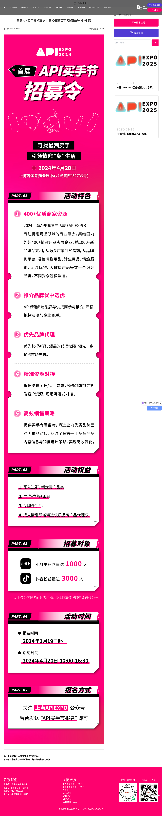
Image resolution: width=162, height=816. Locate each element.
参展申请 (136, 33)
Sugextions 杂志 (70, 802)
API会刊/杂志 (94, 7)
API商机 (59, 7)
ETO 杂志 (67, 799)
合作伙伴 (47, 7)
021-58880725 (17, 791)
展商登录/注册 (154, 5)
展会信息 (13, 7)
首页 (119, 15)
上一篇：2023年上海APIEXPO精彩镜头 (21, 756)
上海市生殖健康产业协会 (73, 787)
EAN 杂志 (67, 796)
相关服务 (81, 7)
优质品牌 (24, 7)
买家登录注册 (136, 22)
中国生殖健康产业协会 (72, 784)
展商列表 (69, 7)
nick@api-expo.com (19, 794)
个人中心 (154, 10)
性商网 (66, 790)
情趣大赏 (36, 7)
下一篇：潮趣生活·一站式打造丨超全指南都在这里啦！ (28, 759)
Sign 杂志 (67, 793)
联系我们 (107, 7)
